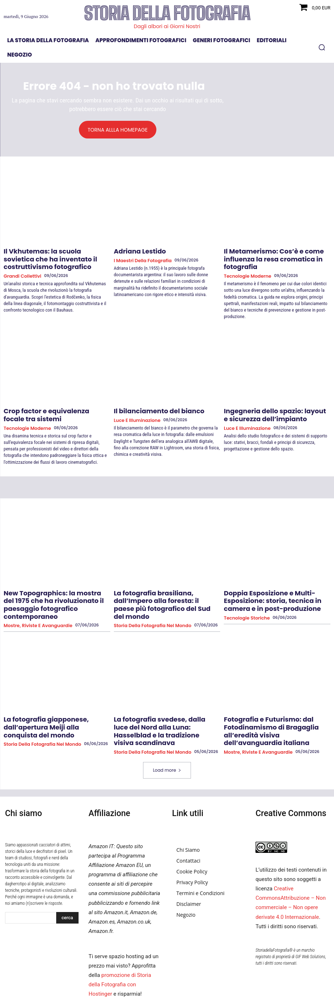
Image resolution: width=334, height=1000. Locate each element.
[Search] (67, 875)
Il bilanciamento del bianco (149, 398)
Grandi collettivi (20, 265)
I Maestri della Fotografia (139, 259)
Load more (167, 727)
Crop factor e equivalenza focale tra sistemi (50, 402)
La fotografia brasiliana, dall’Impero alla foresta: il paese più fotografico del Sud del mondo (166, 582)
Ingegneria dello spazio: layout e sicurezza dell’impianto (265, 402)
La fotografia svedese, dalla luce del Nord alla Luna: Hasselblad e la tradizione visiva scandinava (167, 695)
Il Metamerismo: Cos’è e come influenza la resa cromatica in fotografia (275, 254)
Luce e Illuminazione (134, 407)
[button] (322, 47)
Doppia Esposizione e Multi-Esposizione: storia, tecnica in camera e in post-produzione (275, 582)
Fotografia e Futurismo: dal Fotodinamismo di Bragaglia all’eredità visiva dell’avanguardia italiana (274, 695)
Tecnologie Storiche (243, 596)
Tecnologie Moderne (244, 265)
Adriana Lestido (134, 251)
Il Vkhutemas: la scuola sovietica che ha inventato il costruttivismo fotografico (55, 254)
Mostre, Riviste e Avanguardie (33, 596)
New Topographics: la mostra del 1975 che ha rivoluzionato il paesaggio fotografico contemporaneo (52, 582)
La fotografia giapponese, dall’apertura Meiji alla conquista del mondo (55, 692)
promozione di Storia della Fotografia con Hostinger (120, 941)
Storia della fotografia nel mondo (147, 596)
